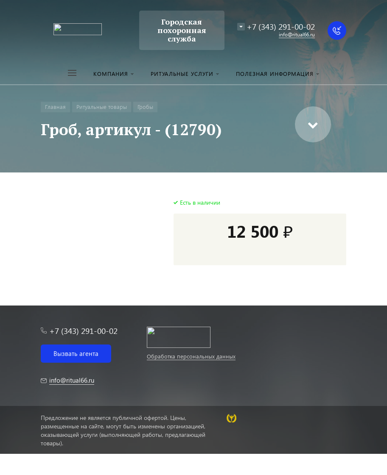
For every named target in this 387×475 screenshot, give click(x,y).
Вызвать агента (75, 353)
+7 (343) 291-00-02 (281, 26)
